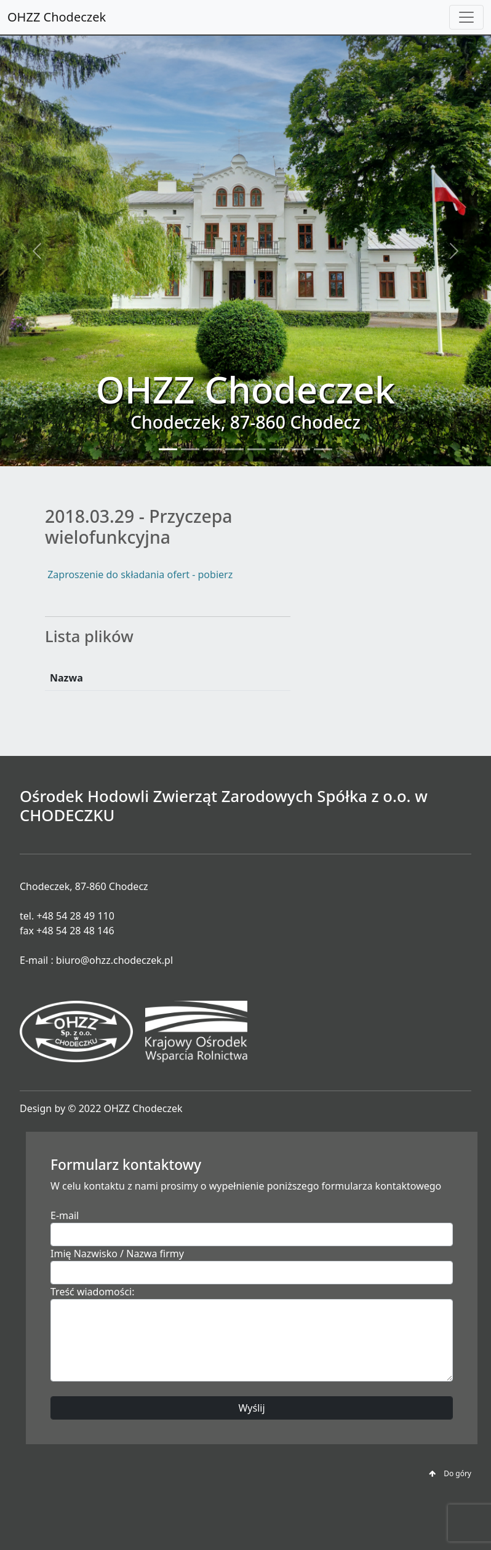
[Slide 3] (212, 449)
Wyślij (251, 1408)
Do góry (450, 1473)
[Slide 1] (168, 449)
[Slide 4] (234, 449)
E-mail (64, 1215)
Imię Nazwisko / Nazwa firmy (117, 1253)
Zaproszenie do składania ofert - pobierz (139, 574)
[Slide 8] (323, 449)
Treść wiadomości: (92, 1291)
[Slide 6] (278, 449)
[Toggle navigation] (466, 17)
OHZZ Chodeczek (56, 17)
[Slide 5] (256, 449)
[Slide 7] (301, 449)
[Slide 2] (190, 449)
